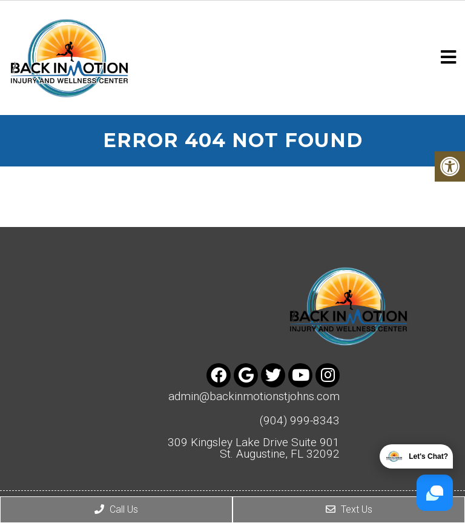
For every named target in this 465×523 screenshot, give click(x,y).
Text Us (349, 509)
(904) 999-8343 (300, 420)
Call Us (116, 509)
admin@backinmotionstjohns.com (254, 396)
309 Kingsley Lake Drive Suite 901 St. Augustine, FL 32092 (254, 447)
